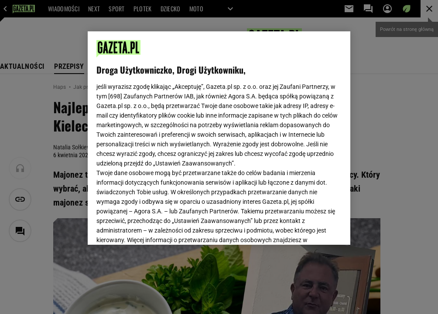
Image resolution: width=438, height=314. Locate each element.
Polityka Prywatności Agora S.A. (265, 134)
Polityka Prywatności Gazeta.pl (173, 134)
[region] (219, 138)
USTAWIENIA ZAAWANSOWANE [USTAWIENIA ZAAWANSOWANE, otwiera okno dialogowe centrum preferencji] (153, 227)
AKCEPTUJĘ (312, 227)
